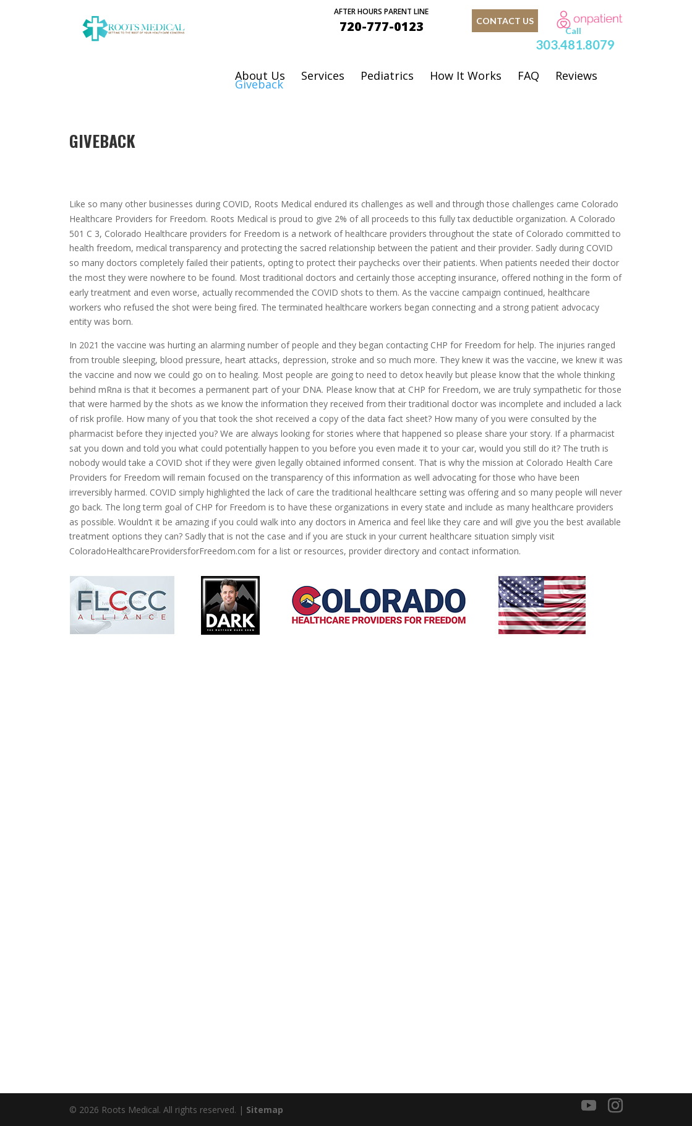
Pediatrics (387, 75)
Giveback (259, 84)
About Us (260, 75)
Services (322, 75)
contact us (505, 20)
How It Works (466, 75)
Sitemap (264, 1109)
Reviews (576, 75)
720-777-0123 (381, 19)
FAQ (528, 75)
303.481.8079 (575, 44)
